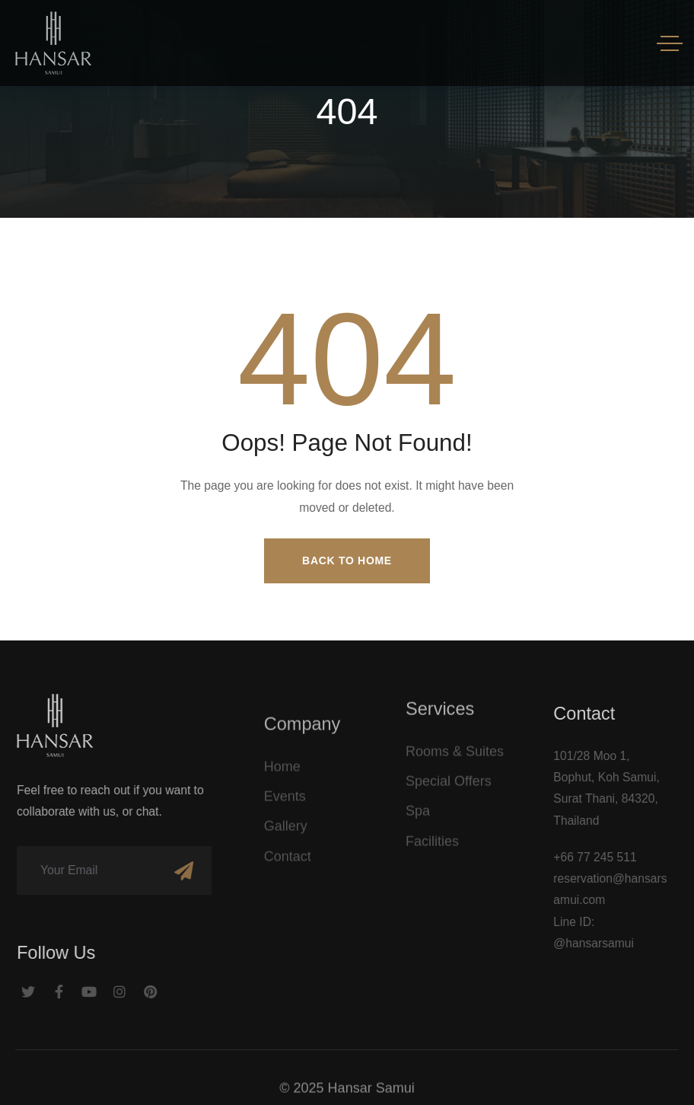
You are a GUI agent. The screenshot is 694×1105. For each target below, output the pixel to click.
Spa (418, 807)
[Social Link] (20, 992)
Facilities (432, 837)
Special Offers (449, 776)
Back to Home (347, 560)
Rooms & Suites (455, 747)
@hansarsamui (602, 943)
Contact (287, 864)
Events (285, 804)
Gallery (285, 834)
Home (282, 774)
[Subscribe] (175, 870)
